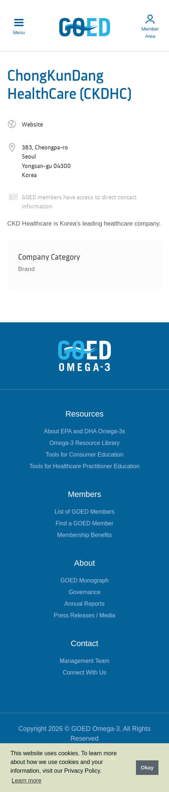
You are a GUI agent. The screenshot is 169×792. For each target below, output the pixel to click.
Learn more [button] (26, 780)
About (84, 563)
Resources (84, 413)
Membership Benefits (84, 535)
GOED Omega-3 (95, 728)
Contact (84, 643)
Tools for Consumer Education (84, 454)
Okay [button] (147, 768)
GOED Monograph (84, 580)
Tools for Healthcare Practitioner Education (84, 466)
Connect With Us (84, 672)
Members (84, 494)
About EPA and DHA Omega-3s (84, 431)
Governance (84, 592)
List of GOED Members (84, 512)
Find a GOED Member (84, 523)
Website (32, 124)
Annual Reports (84, 604)
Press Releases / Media (84, 615)
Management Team (84, 661)
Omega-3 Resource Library (84, 443)
